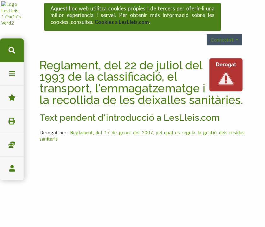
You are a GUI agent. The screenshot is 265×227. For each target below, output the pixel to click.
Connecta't (222, 28)
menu (12, 74)
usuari (12, 168)
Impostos (12, 145)
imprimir (12, 121)
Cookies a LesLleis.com (122, 20)
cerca (12, 50)
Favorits (12, 97)
